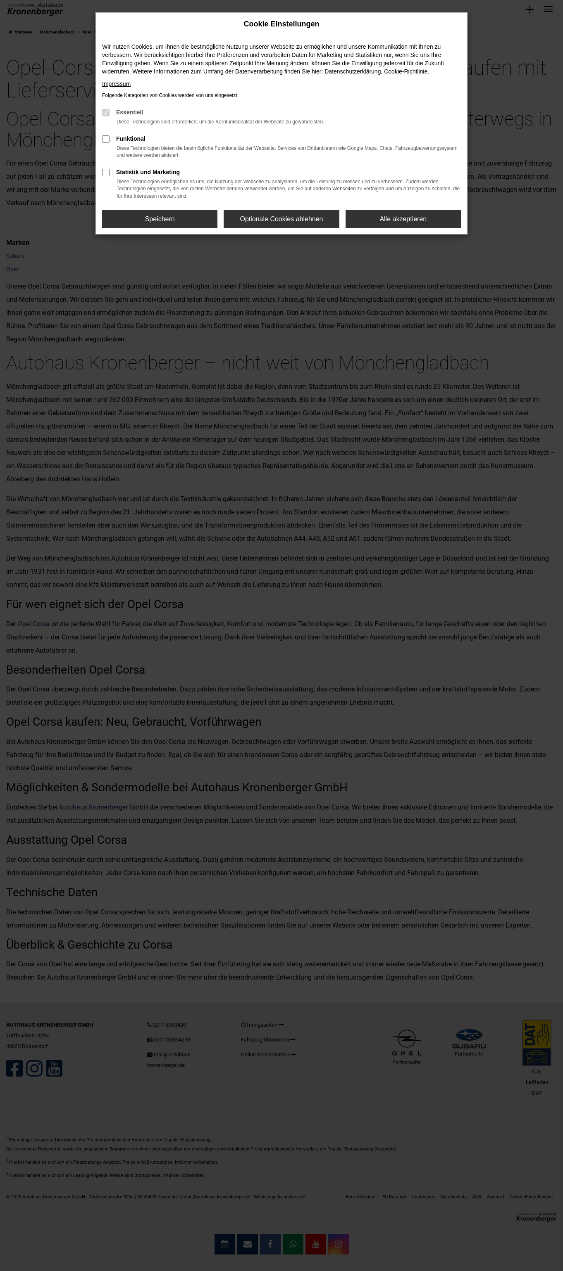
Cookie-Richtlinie (405, 71)
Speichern (160, 218)
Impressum (116, 83)
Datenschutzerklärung (352, 71)
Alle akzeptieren (403, 218)
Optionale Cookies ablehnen (281, 218)
